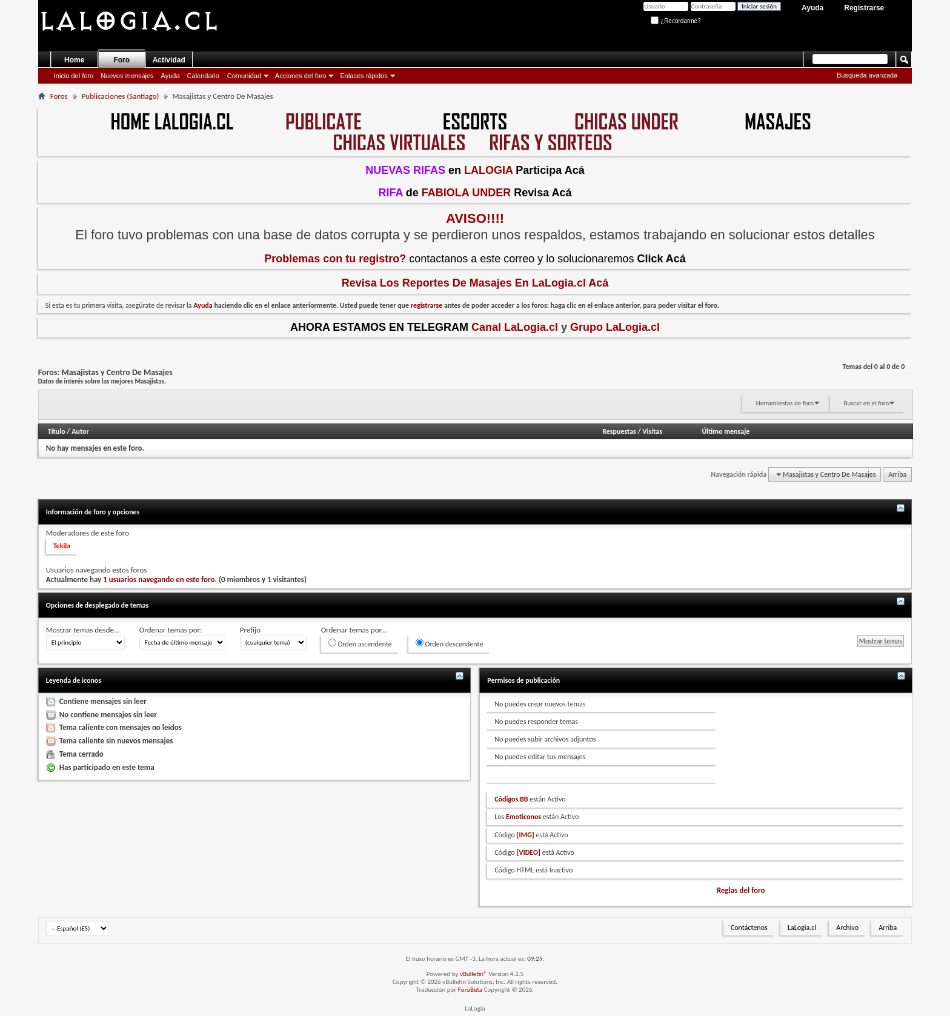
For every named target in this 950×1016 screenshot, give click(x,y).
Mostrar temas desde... (83, 629)
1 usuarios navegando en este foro (158, 579)
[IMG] (525, 835)
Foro (121, 60)
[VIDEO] (528, 852)
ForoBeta (470, 990)
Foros (59, 96)
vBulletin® (473, 974)
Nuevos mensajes (127, 75)
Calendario (203, 75)
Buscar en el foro (866, 403)
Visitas (652, 431)
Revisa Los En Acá (475, 283)
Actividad (169, 60)
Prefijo (250, 629)
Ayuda (812, 8)
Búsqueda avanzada (867, 75)
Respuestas (619, 431)
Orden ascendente (360, 643)
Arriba (897, 474)
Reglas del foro (741, 890)
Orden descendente (449, 643)
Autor (79, 431)
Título (56, 431)
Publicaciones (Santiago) (120, 96)
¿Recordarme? (675, 21)
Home (74, 60)
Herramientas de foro (785, 403)
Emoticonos (523, 816)
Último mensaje (725, 431)
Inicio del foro (73, 75)
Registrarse (864, 8)
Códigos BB (511, 799)
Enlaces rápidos (363, 75)
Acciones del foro (300, 75)
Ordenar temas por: (170, 629)
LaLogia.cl (802, 927)
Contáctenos (749, 927)
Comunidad (244, 75)
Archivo (847, 927)
